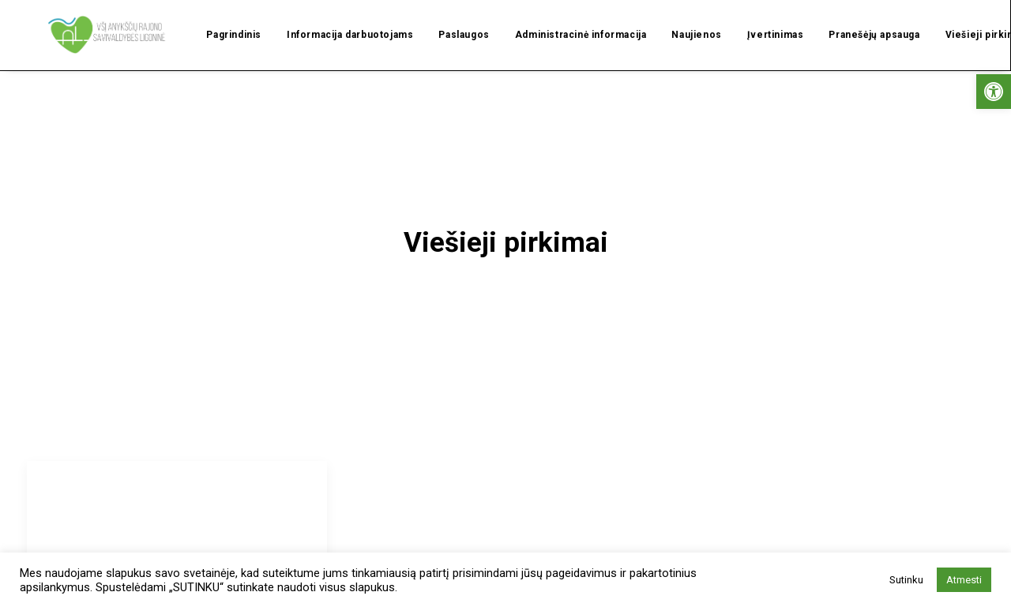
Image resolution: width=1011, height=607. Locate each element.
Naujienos (676, 19)
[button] (993, 91)
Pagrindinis (213, 19)
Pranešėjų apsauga (853, 19)
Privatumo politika (830, 580)
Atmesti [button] (964, 580)
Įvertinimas (755, 19)
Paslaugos (443, 19)
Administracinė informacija (560, 19)
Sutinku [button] (906, 580)
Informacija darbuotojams (329, 19)
